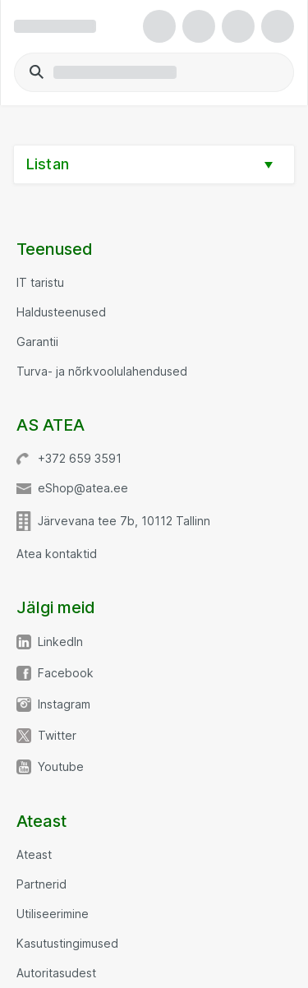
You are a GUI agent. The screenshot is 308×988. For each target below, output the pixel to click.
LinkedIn (60, 642)
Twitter (57, 735)
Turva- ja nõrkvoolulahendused (101, 371)
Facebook (66, 673)
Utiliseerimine (52, 914)
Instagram (64, 704)
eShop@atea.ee (83, 488)
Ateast (34, 854)
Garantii (37, 342)
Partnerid (41, 884)
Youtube (61, 766)
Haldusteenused (61, 312)
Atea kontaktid (56, 554)
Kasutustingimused (67, 943)
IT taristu (40, 282)
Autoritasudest (56, 973)
